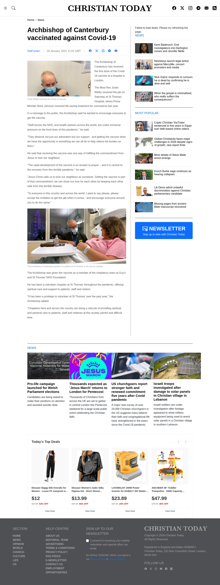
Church (18, 552)
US (14, 564)
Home (30, 20)
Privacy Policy (57, 552)
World (18, 548)
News (41, 20)
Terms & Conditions (60, 548)
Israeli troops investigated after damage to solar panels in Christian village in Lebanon (172, 391)
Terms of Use (98, 559)
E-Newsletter (56, 560)
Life (16, 560)
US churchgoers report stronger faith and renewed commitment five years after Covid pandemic (129, 391)
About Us (52, 535)
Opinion (18, 543)
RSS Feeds (53, 556)
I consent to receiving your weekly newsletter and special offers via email (110, 544)
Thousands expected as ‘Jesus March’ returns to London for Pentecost (88, 388)
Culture (19, 556)
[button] (5, 8)
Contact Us (54, 564)
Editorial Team (57, 540)
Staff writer (33, 51)
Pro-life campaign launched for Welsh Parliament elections (43, 388)
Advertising (55, 543)
